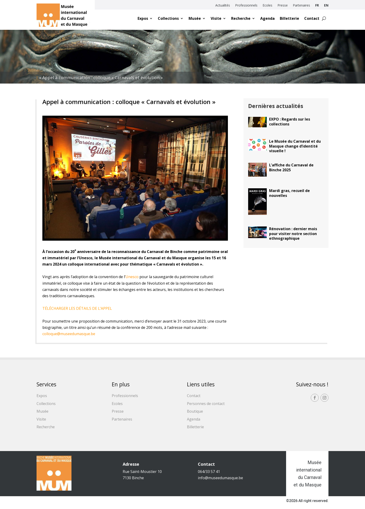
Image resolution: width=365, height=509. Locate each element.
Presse (282, 5)
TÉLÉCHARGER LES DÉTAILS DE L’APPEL (77, 308)
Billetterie (289, 18)
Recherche (240, 18)
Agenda (267, 18)
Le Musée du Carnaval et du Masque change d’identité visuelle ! (295, 146)
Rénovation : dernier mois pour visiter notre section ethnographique (293, 233)
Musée (195, 18)
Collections (168, 18)
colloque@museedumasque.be (68, 333)
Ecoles (267, 5)
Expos (143, 18)
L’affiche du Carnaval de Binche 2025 (291, 167)
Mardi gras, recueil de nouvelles (289, 193)
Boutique (195, 411)
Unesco (132, 276)
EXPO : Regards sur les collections (289, 122)
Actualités (222, 5)
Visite (216, 18)
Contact (311, 18)
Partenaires (301, 5)
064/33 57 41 (209, 471)
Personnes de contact (206, 403)
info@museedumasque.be (220, 477)
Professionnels (246, 5)
